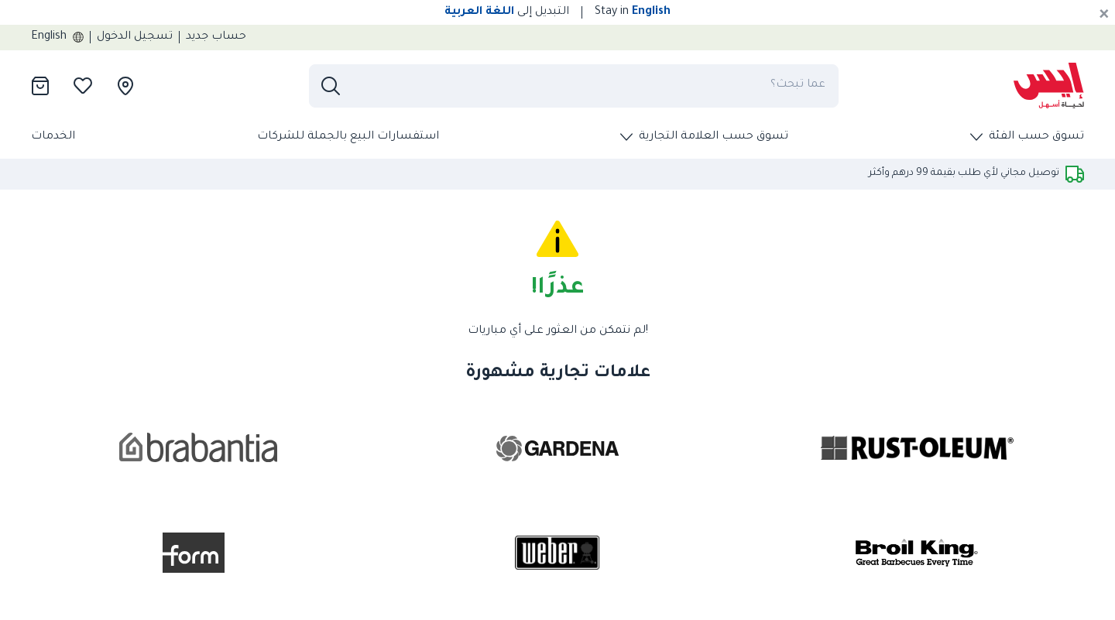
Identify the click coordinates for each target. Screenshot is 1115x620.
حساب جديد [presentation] (216, 37)
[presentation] (1049, 86)
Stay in (633, 12)
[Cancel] (1104, 15)
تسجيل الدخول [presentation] (135, 37)
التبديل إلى (506, 12)
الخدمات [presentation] (53, 137)
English (57, 37)
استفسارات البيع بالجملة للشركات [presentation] (348, 137)
